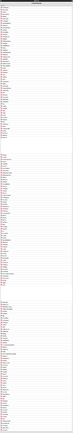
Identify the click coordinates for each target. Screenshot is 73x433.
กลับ (0, 0)
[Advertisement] (31, 146)
